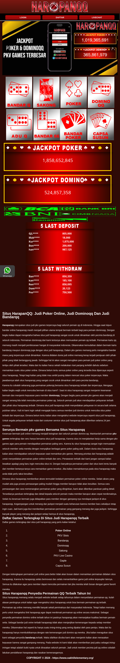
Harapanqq (8, 325)
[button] (7, 48)
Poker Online (63, 530)
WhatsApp (7, 274)
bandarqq (30, 637)
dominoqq (54, 395)
